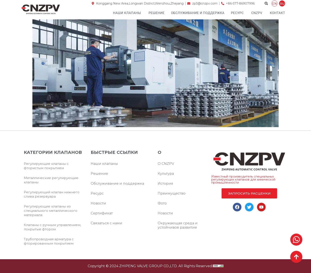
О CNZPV (166, 164)
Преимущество (172, 193)
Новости (98, 203)
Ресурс (237, 13)
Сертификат (102, 213)
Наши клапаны (127, 13)
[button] (266, 3)
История (165, 183)
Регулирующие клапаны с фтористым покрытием (46, 166)
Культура (166, 174)
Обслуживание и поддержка (197, 13)
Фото (162, 203)
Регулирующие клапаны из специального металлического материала (50, 210)
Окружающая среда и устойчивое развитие (178, 225)
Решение (157, 13)
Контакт (277, 13)
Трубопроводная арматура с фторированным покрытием (49, 241)
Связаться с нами (106, 223)
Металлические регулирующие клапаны (51, 180)
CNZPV (256, 13)
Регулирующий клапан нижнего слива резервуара (51, 194)
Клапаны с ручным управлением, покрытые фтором (52, 227)
